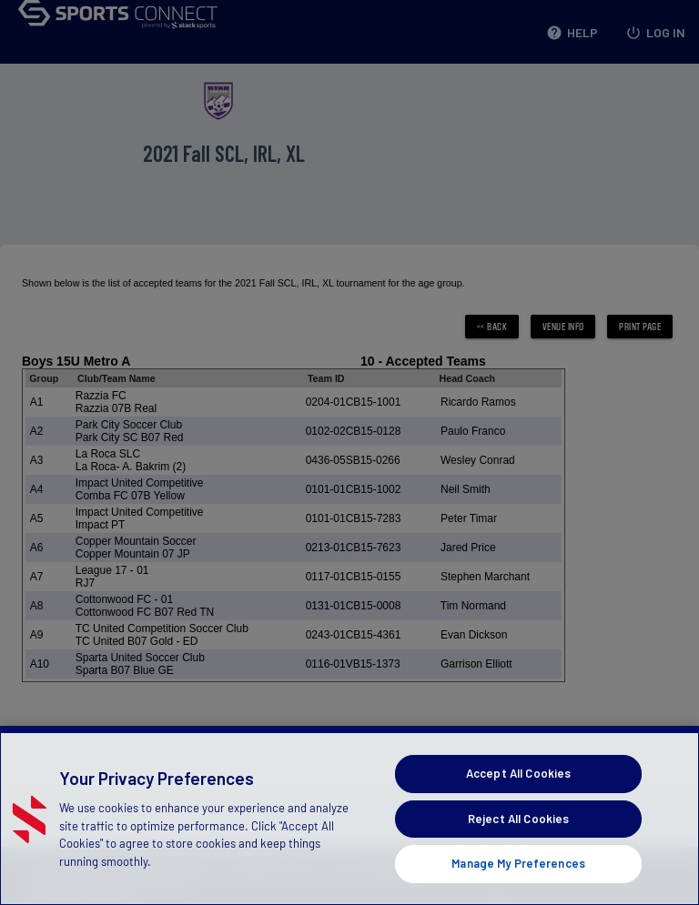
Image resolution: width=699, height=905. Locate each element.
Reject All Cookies (518, 818)
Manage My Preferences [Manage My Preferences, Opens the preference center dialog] (518, 863)
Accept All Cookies (518, 773)
